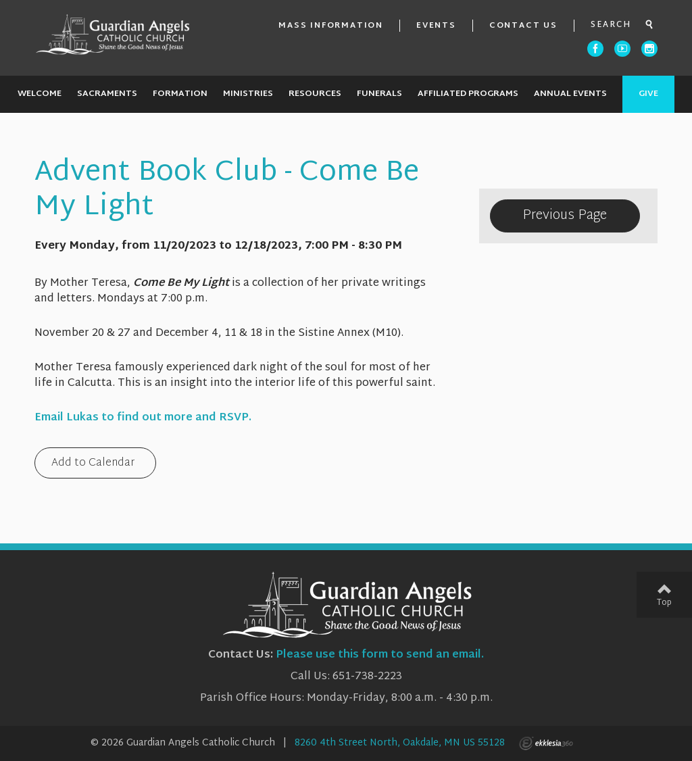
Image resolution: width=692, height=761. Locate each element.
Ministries (248, 94)
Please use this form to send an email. (380, 655)
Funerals (379, 94)
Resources (315, 94)
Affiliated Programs (468, 94)
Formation (180, 94)
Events (436, 25)
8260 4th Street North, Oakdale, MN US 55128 (400, 743)
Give (648, 94)
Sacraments (107, 94)
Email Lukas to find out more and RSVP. (142, 418)
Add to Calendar (92, 464)
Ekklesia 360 (546, 743)
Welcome (39, 94)
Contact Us (523, 25)
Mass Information (330, 25)
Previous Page (564, 215)
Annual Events (570, 94)
